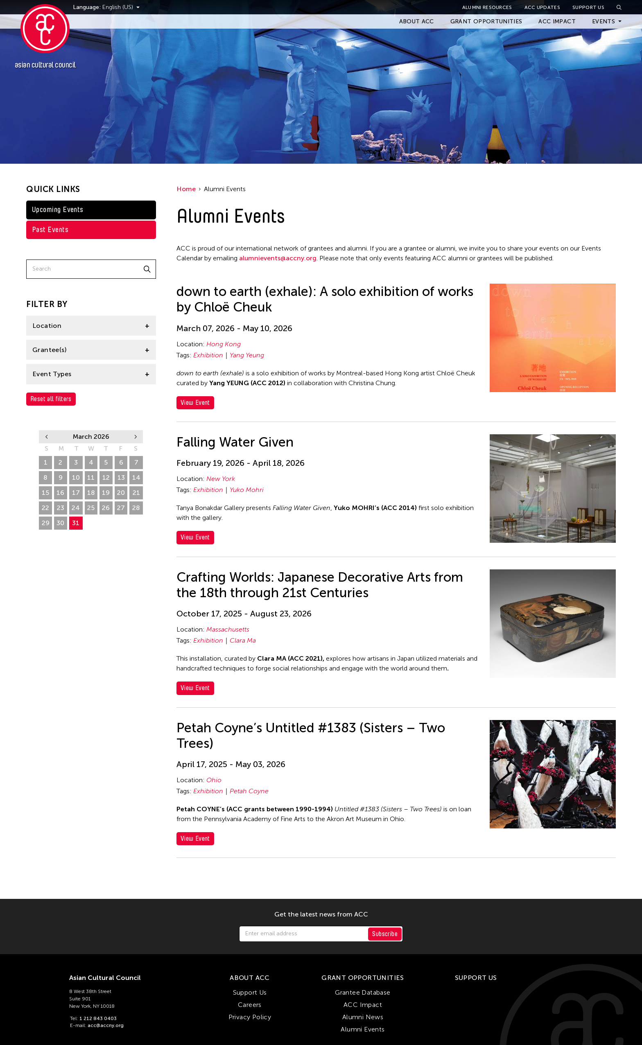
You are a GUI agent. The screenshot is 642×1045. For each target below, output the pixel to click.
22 (45, 508)
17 (76, 493)
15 (45, 493)
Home (186, 189)
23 (60, 508)
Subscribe (385, 934)
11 (91, 477)
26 (106, 508)
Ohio (214, 780)
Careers (250, 1005)
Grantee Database (362, 992)
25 (91, 508)
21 (136, 493)
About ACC (416, 21)
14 (136, 477)
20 (121, 493)
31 (75, 523)
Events (603, 21)
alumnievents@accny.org (277, 258)
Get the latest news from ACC (321, 914)
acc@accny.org (106, 1025)
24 (76, 508)
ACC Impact (557, 21)
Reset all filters (51, 399)
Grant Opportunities (486, 21)
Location (46, 326)
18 (91, 493)
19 (106, 493)
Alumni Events (362, 1029)
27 (121, 508)
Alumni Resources (487, 7)
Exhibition (208, 355)
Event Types (51, 374)
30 (60, 523)
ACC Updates (542, 7)
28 (136, 508)
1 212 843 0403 (98, 1018)
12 (106, 477)
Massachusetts (227, 629)
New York (220, 479)
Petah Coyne (249, 791)
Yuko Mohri (247, 490)
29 (46, 523)
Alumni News (362, 1017)
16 (60, 493)
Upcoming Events (58, 209)
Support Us (588, 7)
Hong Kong (223, 344)
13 (121, 477)
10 (76, 477)
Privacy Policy (249, 1017)
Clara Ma (243, 640)
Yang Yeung (247, 355)
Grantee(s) (49, 350)
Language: (97, 7)
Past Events (50, 229)
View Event (195, 402)
